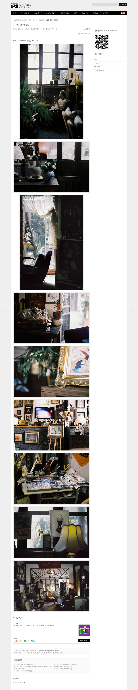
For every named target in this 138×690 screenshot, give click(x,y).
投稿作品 (41, 20)
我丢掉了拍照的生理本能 (61, 669)
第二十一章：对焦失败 (24, 671)
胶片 (43, 653)
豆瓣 (27, 641)
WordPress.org (99, 70)
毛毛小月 (29, 29)
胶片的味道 (25, 13)
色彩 (61, 653)
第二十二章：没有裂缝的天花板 (64, 664)
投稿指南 (85, 13)
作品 (20, 653)
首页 (14, 13)
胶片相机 (56, 653)
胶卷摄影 (38, 653)
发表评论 (87, 29)
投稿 (28, 653)
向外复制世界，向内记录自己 (26, 664)
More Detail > (84, 641)
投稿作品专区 (49, 13)
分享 (24, 653)
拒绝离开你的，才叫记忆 (61, 666)
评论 (97, 67)
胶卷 (29, 40)
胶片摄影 (49, 653)
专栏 (75, 13)
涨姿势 (36, 13)
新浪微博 (19, 641)
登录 (16, 682)
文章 (97, 63)
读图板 (105, 13)
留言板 (95, 13)
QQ (34, 641)
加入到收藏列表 (85, 34)
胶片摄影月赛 (64, 13)
